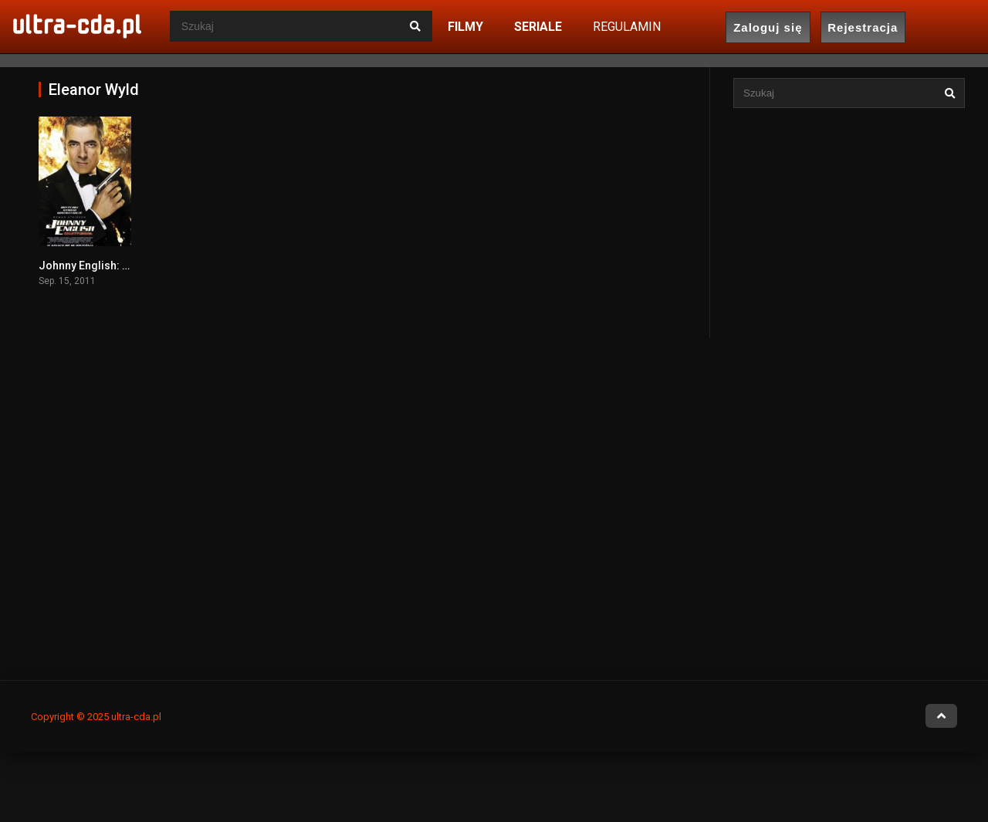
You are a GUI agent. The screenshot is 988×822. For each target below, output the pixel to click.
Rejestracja (862, 27)
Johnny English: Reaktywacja (111, 265)
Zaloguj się (767, 27)
